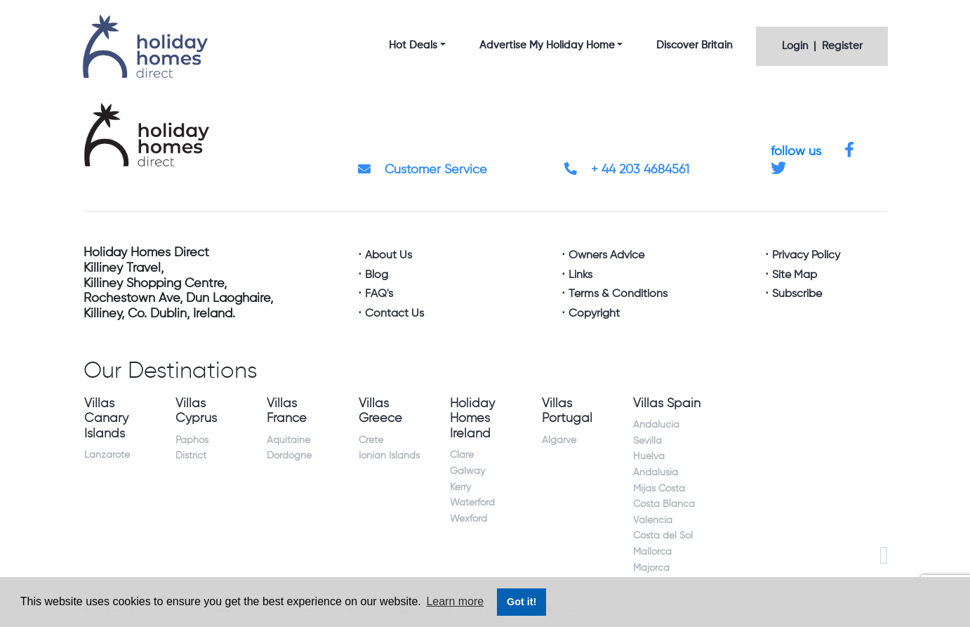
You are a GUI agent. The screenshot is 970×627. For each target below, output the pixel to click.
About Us (388, 255)
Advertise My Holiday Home (547, 45)
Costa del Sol (663, 536)
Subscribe (797, 294)
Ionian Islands (389, 456)
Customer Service (422, 170)
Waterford (472, 503)
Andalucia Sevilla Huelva (656, 440)
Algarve (559, 440)
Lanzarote (107, 455)
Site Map (794, 275)
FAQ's (379, 294)
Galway (467, 471)
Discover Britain (694, 45)
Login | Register (822, 46)
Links (580, 275)
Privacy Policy (806, 255)
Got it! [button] (521, 601)
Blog (376, 275)
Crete (371, 440)
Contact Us (394, 313)
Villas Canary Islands (106, 418)
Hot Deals (413, 45)
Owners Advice (606, 255)
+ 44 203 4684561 (626, 170)
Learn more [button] (455, 601)
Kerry (460, 487)
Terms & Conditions (618, 294)
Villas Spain (666, 403)
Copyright (594, 313)
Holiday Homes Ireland (472, 418)
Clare (462, 455)
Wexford (468, 519)
